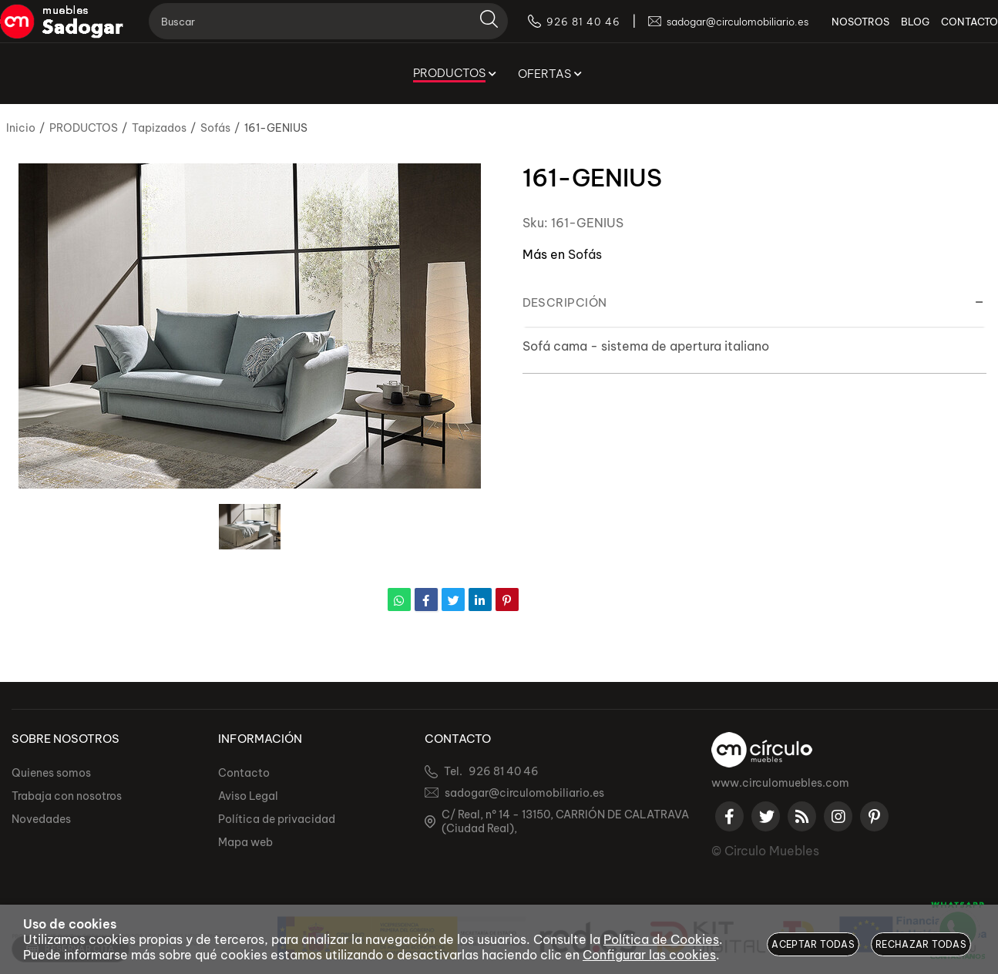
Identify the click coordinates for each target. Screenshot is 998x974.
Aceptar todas (813, 944)
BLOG (892, 31)
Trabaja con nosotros (67, 796)
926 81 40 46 (504, 771)
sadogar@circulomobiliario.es (524, 793)
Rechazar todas (920, 944)
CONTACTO (946, 31)
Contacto (244, 773)
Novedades (41, 819)
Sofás (585, 254)
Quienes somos (51, 773)
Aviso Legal (248, 796)
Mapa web (245, 842)
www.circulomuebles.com (780, 783)
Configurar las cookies (649, 954)
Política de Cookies (661, 939)
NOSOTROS (837, 31)
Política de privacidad (276, 819)
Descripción (565, 302)
